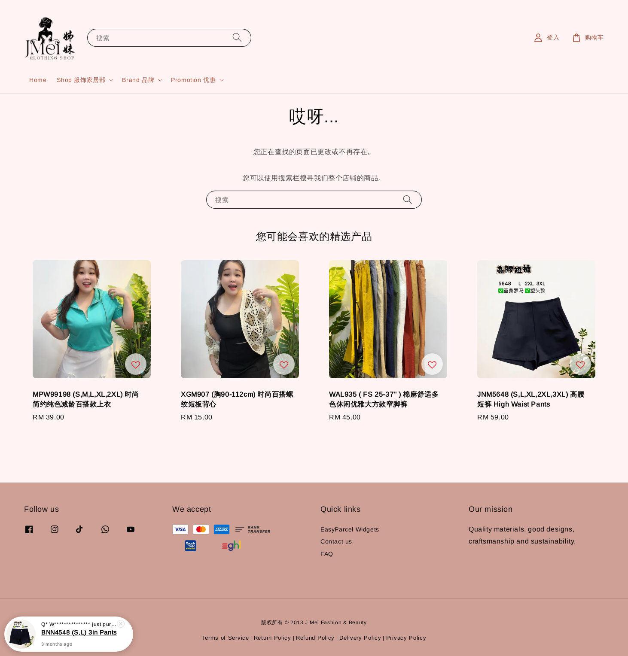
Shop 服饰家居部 (81, 79)
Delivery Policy (360, 638)
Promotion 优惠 (193, 79)
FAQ (326, 553)
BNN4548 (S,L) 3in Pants (79, 633)
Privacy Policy (406, 638)
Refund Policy (315, 638)
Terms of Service (225, 638)
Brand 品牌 (138, 79)
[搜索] (237, 37)
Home (37, 79)
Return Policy (272, 638)
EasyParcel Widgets (349, 529)
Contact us (336, 541)
